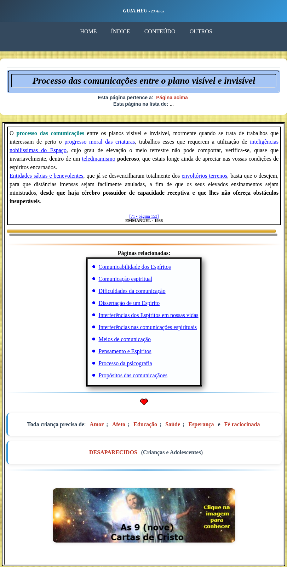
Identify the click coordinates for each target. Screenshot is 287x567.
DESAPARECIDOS (113, 452)
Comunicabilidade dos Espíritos (134, 267)
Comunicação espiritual (125, 279)
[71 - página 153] (144, 216)
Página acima (172, 97)
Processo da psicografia (125, 363)
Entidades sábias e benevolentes (46, 176)
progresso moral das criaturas (99, 142)
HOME (88, 31)
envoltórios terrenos (204, 176)
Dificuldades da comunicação (131, 291)
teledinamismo (98, 159)
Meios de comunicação (124, 339)
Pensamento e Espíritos (124, 351)
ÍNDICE (120, 31)
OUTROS (200, 31)
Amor (97, 424)
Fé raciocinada (242, 424)
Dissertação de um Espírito (129, 303)
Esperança (201, 424)
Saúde (172, 424)
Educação (145, 424)
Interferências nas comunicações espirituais (147, 327)
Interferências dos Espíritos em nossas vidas (148, 315)
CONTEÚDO (159, 31)
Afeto (118, 424)
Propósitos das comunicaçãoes (132, 375)
